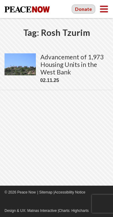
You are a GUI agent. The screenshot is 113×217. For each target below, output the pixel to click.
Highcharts (80, 211)
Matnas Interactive (42, 211)
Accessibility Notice (70, 192)
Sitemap (45, 192)
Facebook (8, 202)
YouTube (17, 202)
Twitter (26, 202)
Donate (83, 9)
